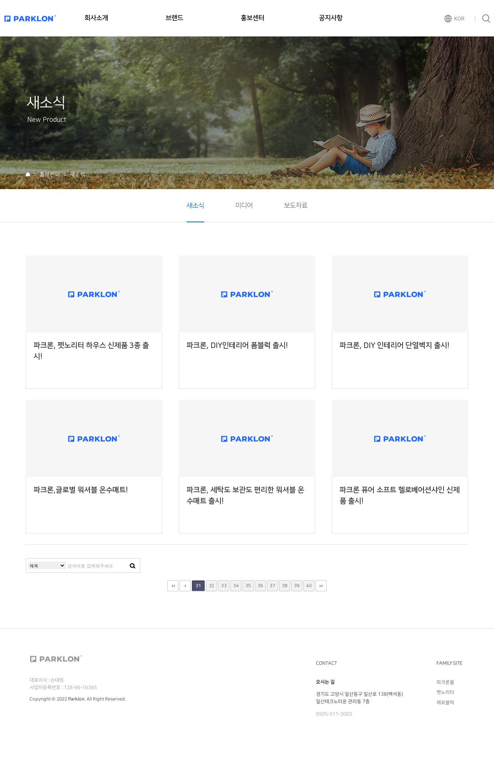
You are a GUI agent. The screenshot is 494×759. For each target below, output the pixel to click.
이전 (185, 585)
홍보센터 (252, 18)
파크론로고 (30, 18)
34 (236, 585)
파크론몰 (445, 682)
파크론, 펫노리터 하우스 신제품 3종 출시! (91, 351)
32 (212, 585)
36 (260, 585)
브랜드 (174, 18)
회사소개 (96, 18)
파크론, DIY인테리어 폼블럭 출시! (237, 345)
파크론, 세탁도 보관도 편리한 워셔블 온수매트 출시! (245, 495)
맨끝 (321, 585)
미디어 (244, 205)
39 (297, 585)
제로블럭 (445, 702)
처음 (172, 585)
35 (248, 585)
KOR (459, 19)
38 (285, 585)
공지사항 (330, 18)
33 (224, 585)
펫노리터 (445, 692)
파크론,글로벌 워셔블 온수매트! (81, 490)
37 (272, 585)
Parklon (76, 699)
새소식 (195, 205)
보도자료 (295, 205)
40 (309, 585)
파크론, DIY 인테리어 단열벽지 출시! (394, 345)
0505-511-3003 (334, 714)
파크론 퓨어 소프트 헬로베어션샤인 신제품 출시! (400, 495)
